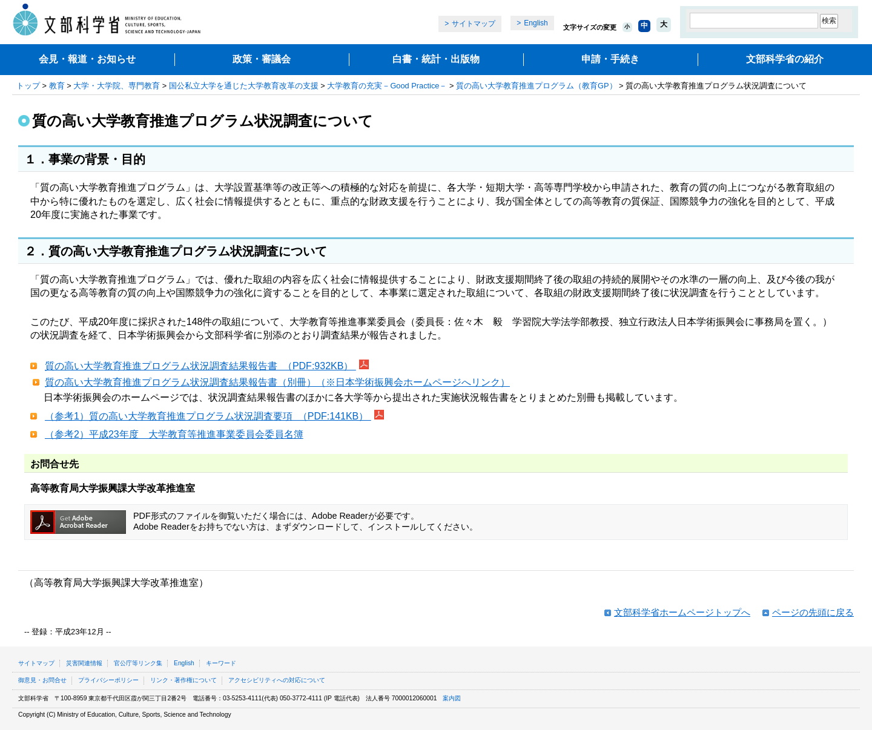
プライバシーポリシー (108, 680)
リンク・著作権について (183, 680)
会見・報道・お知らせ (87, 59)
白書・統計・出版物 (436, 59)
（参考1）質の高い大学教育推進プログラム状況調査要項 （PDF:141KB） (208, 416)
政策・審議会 (262, 59)
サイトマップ (473, 23)
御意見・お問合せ (42, 680)
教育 (57, 85)
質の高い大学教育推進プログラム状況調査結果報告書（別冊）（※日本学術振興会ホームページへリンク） (277, 382)
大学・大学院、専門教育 (116, 85)
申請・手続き (610, 59)
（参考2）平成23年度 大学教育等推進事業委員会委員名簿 (174, 434)
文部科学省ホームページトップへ (682, 612)
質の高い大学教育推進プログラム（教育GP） (536, 85)
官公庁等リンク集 (138, 663)
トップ (28, 85)
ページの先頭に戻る (813, 612)
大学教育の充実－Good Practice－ (387, 85)
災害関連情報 (84, 663)
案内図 (452, 698)
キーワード (221, 663)
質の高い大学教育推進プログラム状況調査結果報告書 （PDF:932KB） (200, 366)
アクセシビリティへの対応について (276, 680)
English (535, 23)
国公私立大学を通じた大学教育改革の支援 (244, 85)
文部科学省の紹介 (785, 59)
